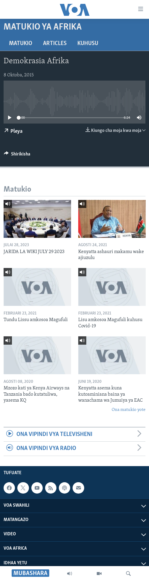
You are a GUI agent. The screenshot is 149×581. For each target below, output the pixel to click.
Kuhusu (87, 44)
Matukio (20, 44)
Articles (55, 44)
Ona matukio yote (128, 410)
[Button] (17, 155)
